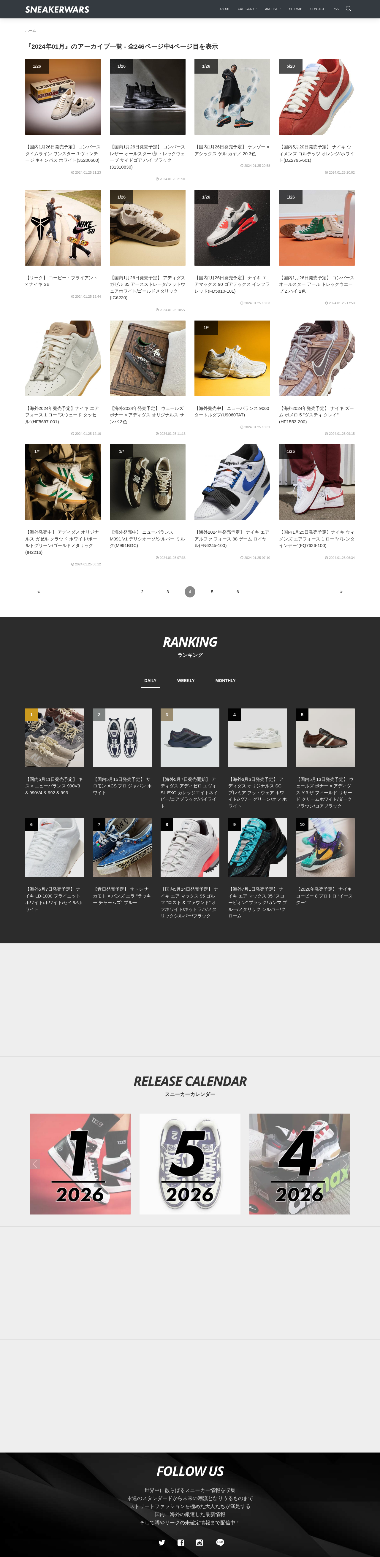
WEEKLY (186, 680)
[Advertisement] (190, 999)
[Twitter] (161, 1543)
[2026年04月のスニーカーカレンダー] (299, 1164)
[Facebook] (180, 1543)
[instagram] (199, 1543)
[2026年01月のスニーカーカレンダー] (80, 1164)
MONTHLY (226, 680)
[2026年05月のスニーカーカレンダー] (190, 1164)
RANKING (190, 641)
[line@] (218, 1543)
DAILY (150, 680)
